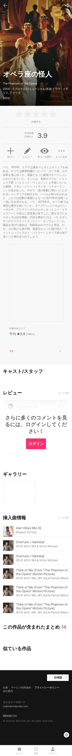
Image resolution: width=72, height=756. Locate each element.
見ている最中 (44, 152)
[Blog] (66, 735)
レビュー (27, 152)
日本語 (58, 677)
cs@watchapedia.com (15, 706)
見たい (10, 152)
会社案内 (8, 691)
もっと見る (61, 152)
